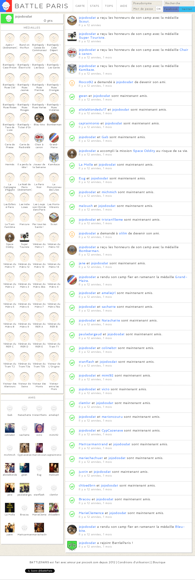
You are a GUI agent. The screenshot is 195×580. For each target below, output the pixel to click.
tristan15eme (112, 219)
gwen (83, 96)
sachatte (109, 307)
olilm (123, 233)
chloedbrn (87, 485)
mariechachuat (91, 458)
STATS (94, 5)
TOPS (109, 5)
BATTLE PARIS (41, 6)
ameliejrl (109, 293)
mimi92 (108, 375)
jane (82, 263)
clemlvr (85, 403)
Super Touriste (91, 37)
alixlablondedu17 (93, 109)
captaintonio (89, 123)
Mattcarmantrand (93, 444)
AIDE (123, 5)
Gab (105, 137)
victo (105, 389)
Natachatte (111, 320)
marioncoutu (112, 417)
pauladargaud (90, 334)
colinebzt (109, 348)
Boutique (159, 562)
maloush (86, 206)
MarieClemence (91, 513)
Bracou (85, 499)
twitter (187, 9)
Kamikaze (86, 70)
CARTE (80, 5)
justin (83, 472)
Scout (84, 21)
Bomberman (88, 251)
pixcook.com (90, 562)
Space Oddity (144, 151)
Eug (82, 178)
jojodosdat (23, 16)
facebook (171, 9)
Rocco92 (86, 82)
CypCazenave (112, 430)
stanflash (86, 362)
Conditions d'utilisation (133, 562)
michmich (109, 192)
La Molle (86, 164)
